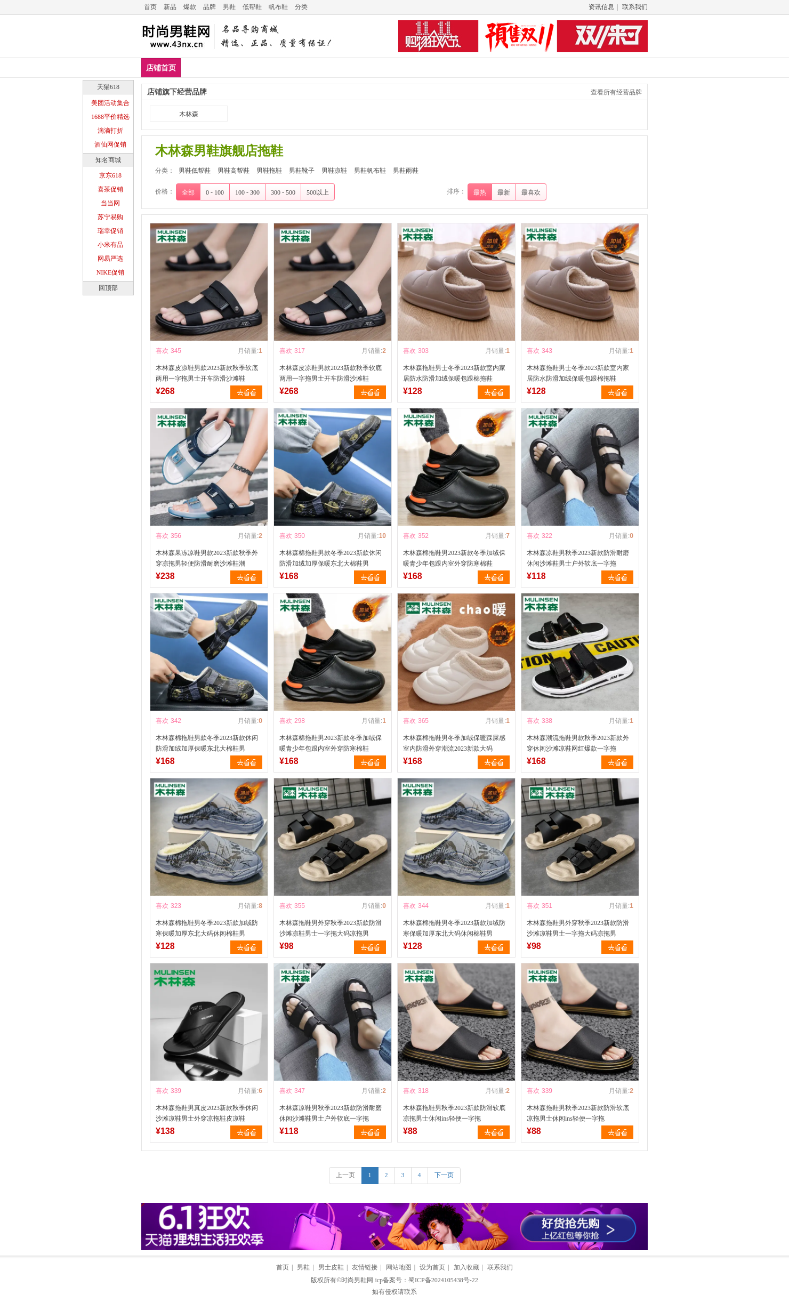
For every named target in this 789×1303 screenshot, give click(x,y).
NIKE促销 (110, 272)
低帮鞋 (252, 7)
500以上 (318, 192)
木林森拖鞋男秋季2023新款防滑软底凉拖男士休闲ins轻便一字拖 (454, 1113)
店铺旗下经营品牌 (177, 92)
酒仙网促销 (110, 144)
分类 (301, 7)
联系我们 (635, 7)
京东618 (110, 175)
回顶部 (108, 288)
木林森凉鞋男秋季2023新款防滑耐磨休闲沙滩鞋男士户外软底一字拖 (578, 558)
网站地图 (399, 1267)
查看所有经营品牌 (616, 92)
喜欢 (162, 351)
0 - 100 (215, 192)
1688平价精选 (110, 116)
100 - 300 (247, 192)
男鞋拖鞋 (311, 67)
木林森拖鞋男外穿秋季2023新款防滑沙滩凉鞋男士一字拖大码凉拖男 (330, 928)
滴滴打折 (110, 130)
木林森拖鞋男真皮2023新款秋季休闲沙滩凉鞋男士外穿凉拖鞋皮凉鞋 (207, 1113)
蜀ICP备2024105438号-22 (443, 1280)
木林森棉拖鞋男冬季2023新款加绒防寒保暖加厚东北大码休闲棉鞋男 (207, 928)
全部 (188, 192)
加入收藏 (466, 1267)
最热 (479, 192)
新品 (170, 7)
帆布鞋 (278, 7)
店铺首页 (161, 68)
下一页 (444, 1175)
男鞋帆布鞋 (454, 67)
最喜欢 (531, 192)
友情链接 (364, 1267)
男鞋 (229, 7)
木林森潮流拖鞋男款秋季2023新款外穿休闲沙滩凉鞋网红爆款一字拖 (578, 743)
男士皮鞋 (331, 1267)
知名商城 (108, 160)
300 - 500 (283, 192)
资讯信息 (601, 7)
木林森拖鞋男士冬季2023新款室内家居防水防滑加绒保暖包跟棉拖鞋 (454, 373)
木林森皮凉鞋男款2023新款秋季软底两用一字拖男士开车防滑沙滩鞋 (207, 373)
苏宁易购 (110, 217)
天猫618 (108, 87)
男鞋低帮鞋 (207, 67)
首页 (150, 7)
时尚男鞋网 (357, 1280)
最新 (503, 192)
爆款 (189, 7)
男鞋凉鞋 (404, 67)
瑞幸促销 (110, 231)
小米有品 (110, 244)
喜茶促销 (110, 189)
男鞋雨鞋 (504, 67)
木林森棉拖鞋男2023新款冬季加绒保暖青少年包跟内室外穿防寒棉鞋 (454, 558)
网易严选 (110, 258)
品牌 (209, 7)
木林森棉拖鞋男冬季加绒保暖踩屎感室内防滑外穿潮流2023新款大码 (454, 743)
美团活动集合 (110, 103)
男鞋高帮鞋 (261, 67)
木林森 (188, 114)
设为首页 (432, 1267)
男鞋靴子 (358, 67)
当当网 (110, 203)
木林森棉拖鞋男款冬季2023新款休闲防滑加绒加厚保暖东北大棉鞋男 (330, 558)
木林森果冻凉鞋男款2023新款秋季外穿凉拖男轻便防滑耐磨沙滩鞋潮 (207, 558)
